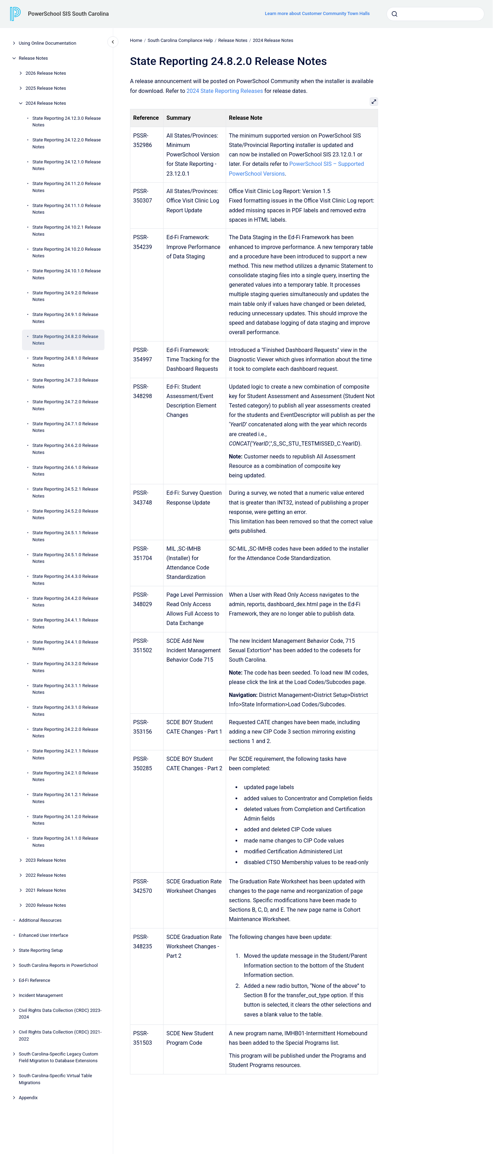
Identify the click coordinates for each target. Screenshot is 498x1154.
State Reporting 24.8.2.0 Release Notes (66, 340)
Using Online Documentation (47, 43)
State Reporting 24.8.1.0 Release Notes (66, 361)
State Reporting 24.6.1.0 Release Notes (66, 471)
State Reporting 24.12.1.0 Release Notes (67, 165)
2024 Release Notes (46, 103)
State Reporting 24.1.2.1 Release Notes (66, 798)
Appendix (28, 1097)
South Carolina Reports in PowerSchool (58, 965)
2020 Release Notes (46, 905)
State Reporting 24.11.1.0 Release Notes (67, 209)
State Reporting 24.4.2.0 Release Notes (66, 602)
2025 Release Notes (46, 88)
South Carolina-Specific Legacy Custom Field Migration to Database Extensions (58, 1057)
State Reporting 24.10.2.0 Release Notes (67, 253)
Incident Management (41, 995)
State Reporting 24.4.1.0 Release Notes (66, 645)
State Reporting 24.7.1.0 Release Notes (66, 427)
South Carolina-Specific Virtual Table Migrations (55, 1079)
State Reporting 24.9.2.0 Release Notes (66, 296)
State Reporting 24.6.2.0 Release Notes (66, 449)
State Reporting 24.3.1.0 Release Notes (66, 711)
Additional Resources (40, 920)
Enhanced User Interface (43, 935)
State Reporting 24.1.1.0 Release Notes (66, 842)
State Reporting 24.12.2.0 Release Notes (67, 143)
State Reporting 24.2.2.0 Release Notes (66, 733)
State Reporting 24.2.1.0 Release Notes (66, 776)
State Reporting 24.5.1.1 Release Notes (66, 536)
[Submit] (394, 14)
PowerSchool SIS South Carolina (68, 13)
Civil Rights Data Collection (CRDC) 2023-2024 (60, 1014)
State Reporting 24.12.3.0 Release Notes (67, 122)
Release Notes (33, 58)
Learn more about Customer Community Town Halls (317, 13)
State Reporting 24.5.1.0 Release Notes (66, 558)
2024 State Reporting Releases (225, 90)
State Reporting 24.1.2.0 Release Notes (66, 820)
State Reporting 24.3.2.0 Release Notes (66, 667)
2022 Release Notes (46, 875)
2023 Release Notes (46, 860)
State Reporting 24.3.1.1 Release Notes (66, 689)
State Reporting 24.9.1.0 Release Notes (66, 318)
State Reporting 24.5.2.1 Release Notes (66, 492)
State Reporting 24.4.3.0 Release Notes (66, 580)
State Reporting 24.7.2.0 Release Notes (66, 405)
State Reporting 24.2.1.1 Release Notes (66, 754)
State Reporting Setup (41, 950)
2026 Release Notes (46, 73)
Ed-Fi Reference (34, 980)
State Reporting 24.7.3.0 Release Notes (66, 383)
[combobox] (435, 14)
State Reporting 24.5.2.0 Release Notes (66, 514)
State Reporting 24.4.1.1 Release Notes (66, 623)
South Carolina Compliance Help (180, 40)
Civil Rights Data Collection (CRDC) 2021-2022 (60, 1035)
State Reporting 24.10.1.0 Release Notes (67, 274)
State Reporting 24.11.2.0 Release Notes (67, 187)
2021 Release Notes (46, 890)
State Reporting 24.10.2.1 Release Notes (67, 231)
